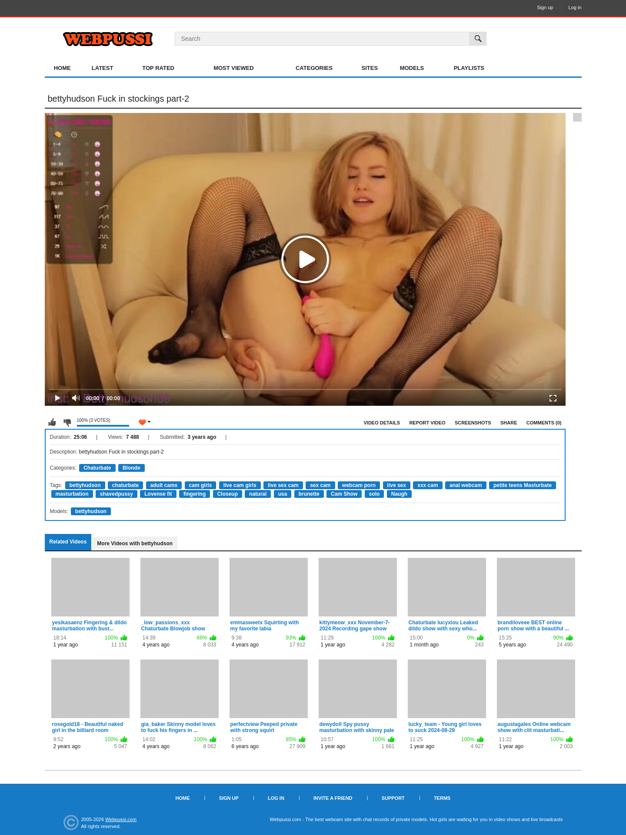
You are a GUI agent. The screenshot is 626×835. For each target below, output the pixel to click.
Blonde (131, 468)
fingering (194, 494)
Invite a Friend (333, 798)
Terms (442, 798)
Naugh (399, 494)
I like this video (52, 422)
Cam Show (344, 494)
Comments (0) (544, 422)
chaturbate (125, 485)
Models (412, 68)
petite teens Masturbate (522, 485)
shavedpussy (116, 494)
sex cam (320, 485)
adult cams (164, 485)
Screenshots (473, 422)
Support (393, 798)
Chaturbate (97, 468)
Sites (370, 68)
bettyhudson (85, 485)
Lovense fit (158, 494)
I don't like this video (67, 422)
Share (508, 422)
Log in (575, 7)
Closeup (227, 494)
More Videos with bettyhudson (135, 543)
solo (374, 494)
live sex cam (283, 485)
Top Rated (158, 68)
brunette (309, 494)
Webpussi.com (121, 819)
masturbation (72, 494)
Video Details (382, 422)
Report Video (427, 422)
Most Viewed (233, 68)
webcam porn (359, 485)
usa (282, 494)
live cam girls (239, 485)
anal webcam (466, 485)
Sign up (545, 7)
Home (62, 68)
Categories (314, 68)
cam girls (200, 485)
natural (257, 494)
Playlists (469, 68)
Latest (102, 68)
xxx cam (427, 485)
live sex (396, 485)
